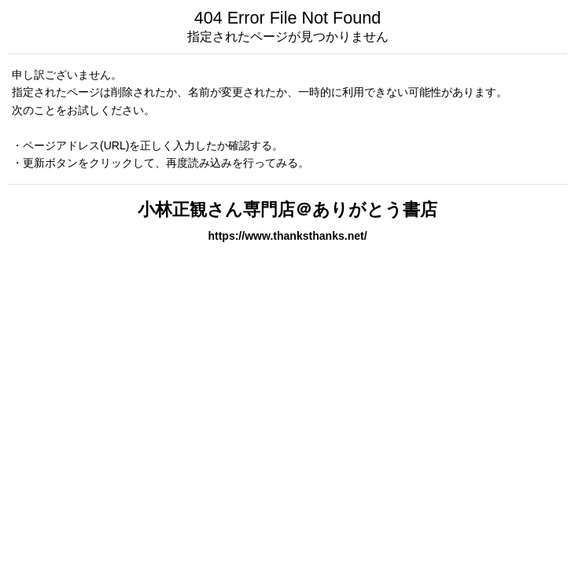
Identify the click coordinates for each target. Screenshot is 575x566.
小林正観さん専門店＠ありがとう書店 (287, 209)
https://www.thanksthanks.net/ (287, 236)
